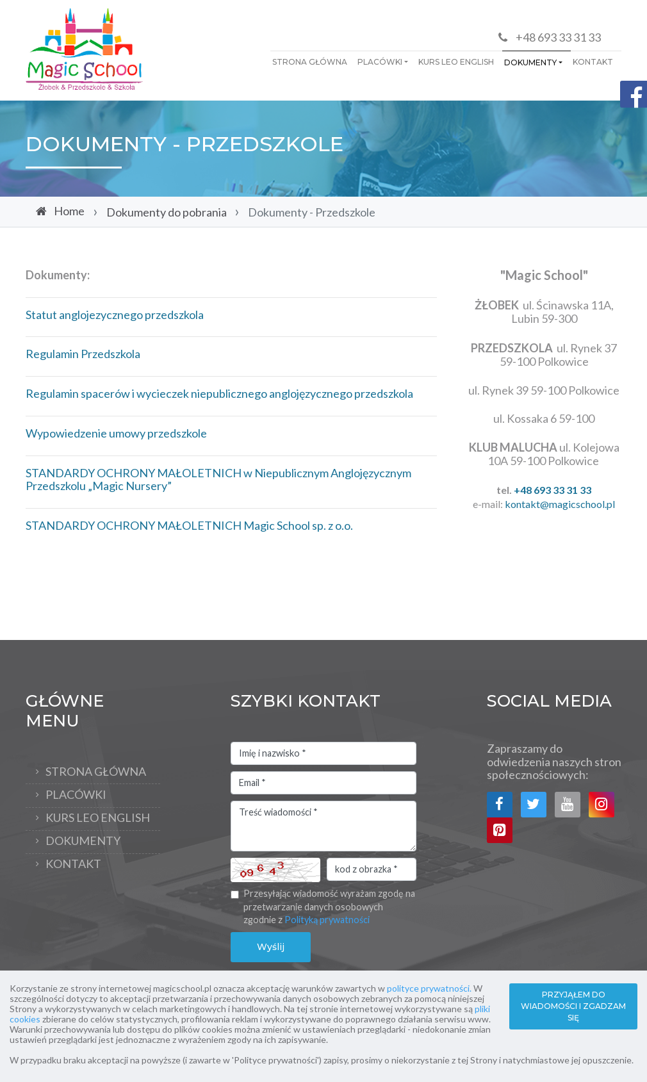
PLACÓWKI (379, 62)
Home (69, 211)
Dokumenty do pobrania (166, 212)
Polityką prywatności (327, 919)
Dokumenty (530, 62)
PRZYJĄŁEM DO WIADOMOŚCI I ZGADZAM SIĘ (573, 1006)
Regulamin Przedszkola (83, 354)
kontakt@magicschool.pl (560, 504)
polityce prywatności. (429, 988)
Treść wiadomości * (323, 826)
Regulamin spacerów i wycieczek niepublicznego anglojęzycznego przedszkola (219, 393)
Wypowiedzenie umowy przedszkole (116, 433)
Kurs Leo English (456, 62)
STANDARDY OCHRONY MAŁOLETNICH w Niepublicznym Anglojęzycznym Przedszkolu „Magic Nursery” (218, 479)
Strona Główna (309, 62)
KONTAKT (593, 62)
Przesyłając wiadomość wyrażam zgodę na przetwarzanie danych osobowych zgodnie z (329, 907)
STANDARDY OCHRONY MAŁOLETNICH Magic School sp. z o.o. (189, 525)
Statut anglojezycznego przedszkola (115, 314)
